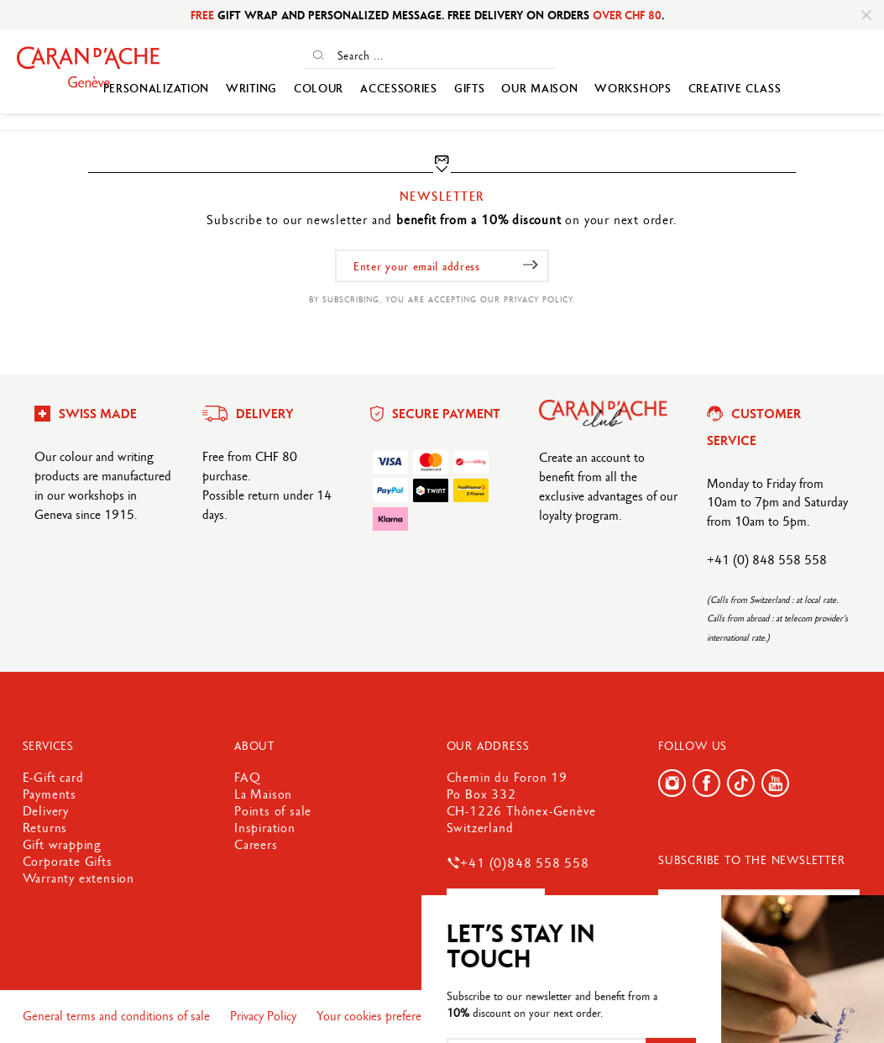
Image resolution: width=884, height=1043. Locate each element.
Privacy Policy (265, 1016)
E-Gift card (53, 777)
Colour (318, 88)
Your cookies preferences (381, 1016)
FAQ (247, 777)
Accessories (398, 88)
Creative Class (735, 88)
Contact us (496, 906)
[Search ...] (444, 55)
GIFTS (469, 88)
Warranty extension (78, 878)
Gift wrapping (62, 844)
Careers (256, 844)
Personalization (156, 88)
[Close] (866, 15)
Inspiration (265, 827)
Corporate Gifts (67, 861)
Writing (251, 88)
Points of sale (272, 811)
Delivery (46, 811)
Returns (45, 827)
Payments (49, 794)
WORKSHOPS (632, 88)
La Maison (263, 794)
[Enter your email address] (442, 265)
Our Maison (539, 88)
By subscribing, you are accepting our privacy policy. (442, 299)
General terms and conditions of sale (118, 1016)
